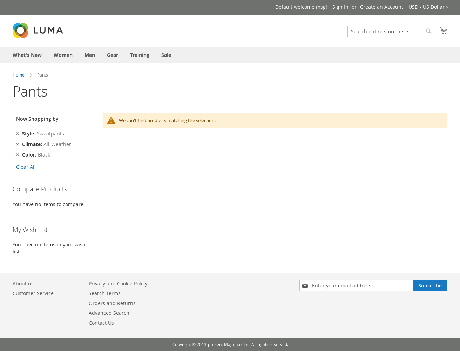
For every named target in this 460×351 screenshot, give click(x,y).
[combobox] (391, 31)
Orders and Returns (112, 303)
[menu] (230, 55)
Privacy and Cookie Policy (118, 283)
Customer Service (33, 293)
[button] (428, 7)
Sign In (340, 7)
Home (19, 75)
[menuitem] (27, 55)
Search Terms (105, 293)
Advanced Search (109, 313)
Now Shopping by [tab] (37, 118)
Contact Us (101, 322)
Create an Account (381, 7)
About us (23, 283)
